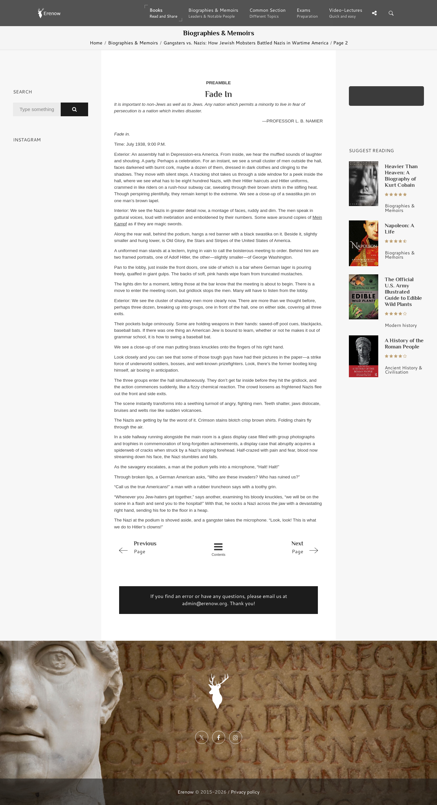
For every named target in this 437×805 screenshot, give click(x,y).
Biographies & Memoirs (133, 43)
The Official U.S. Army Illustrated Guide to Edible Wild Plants (403, 291)
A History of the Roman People (404, 343)
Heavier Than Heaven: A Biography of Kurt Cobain (401, 175)
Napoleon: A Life (399, 228)
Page (155, 547)
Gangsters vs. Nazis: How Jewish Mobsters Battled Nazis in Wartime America (246, 43)
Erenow (186, 791)
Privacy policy (245, 791)
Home (96, 43)
